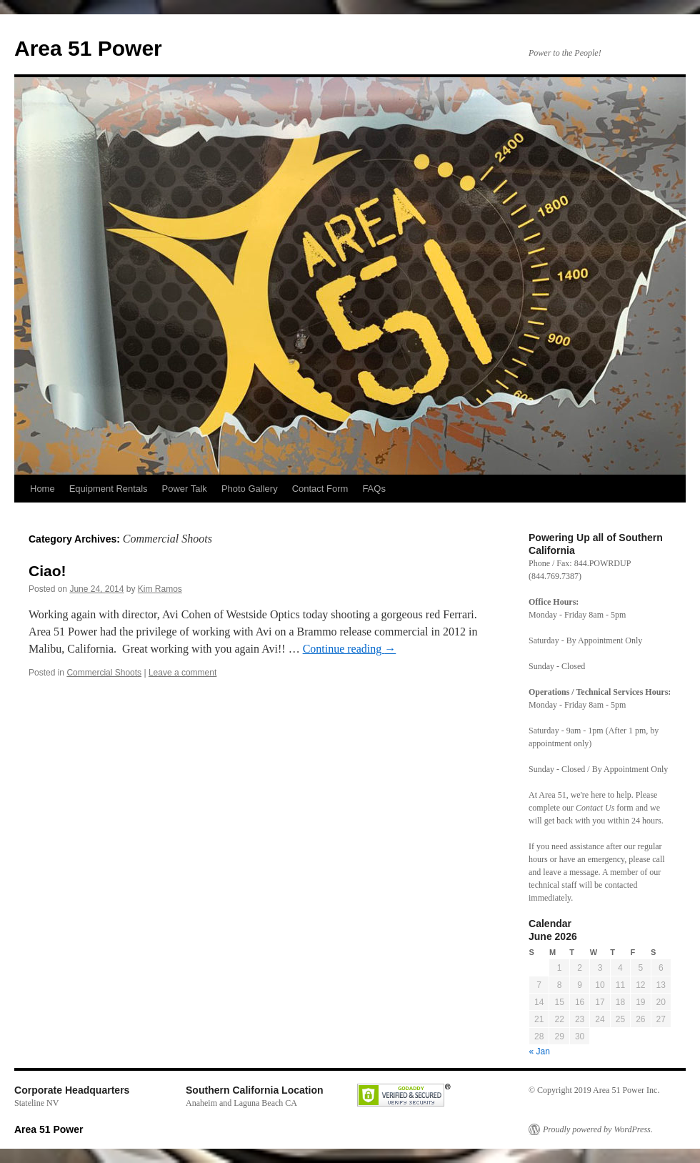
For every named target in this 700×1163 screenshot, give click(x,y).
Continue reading (349, 649)
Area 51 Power (88, 48)
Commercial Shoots (103, 673)
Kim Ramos (160, 589)
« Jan (539, 1051)
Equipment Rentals (108, 488)
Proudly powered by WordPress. (598, 1129)
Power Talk (184, 488)
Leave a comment (182, 673)
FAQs (374, 488)
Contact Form (320, 488)
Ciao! (47, 571)
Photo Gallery (249, 488)
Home (42, 488)
